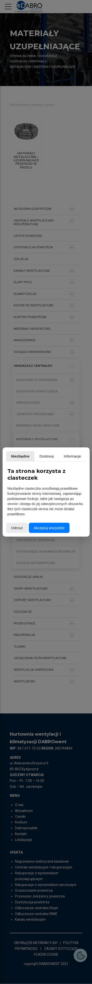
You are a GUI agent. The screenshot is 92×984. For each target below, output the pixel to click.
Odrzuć (17, 528)
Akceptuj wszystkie (49, 528)
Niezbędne (20, 456)
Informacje (72, 456)
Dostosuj (46, 456)
